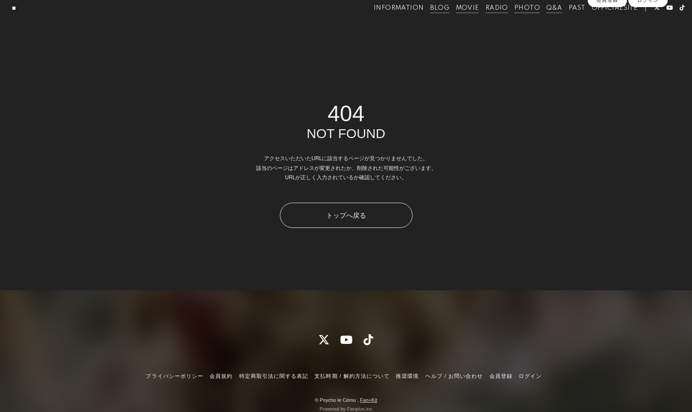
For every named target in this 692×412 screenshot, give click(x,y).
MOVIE (449, 26)
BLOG (421, 26)
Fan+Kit (368, 400)
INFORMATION (380, 26)
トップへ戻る (346, 215)
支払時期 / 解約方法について (352, 376)
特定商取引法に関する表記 (273, 376)
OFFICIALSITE (596, 26)
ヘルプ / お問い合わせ (454, 376)
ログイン (647, 40)
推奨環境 (407, 376)
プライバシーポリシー (174, 376)
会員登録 (607, 40)
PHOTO (508, 26)
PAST (558, 26)
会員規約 (221, 376)
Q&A (536, 26)
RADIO (478, 26)
